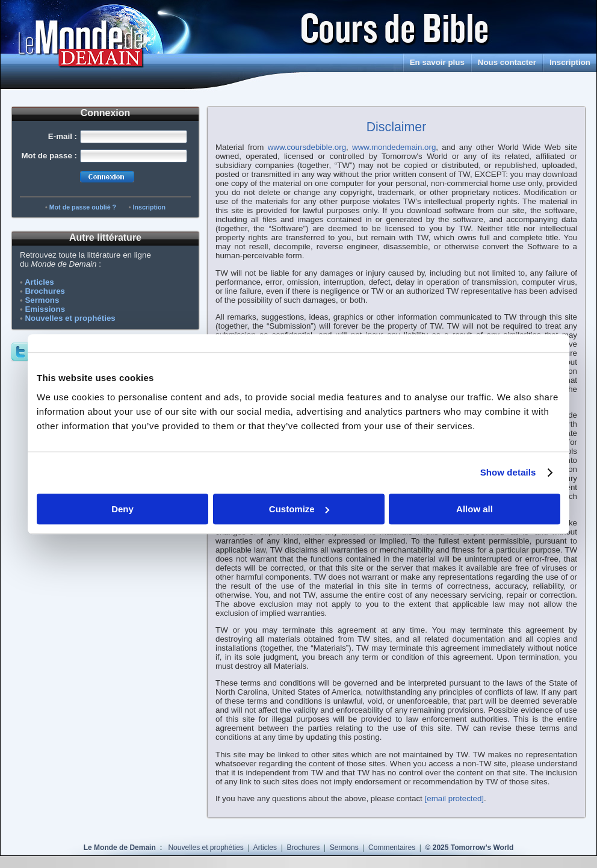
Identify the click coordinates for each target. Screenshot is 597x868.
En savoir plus (437, 62)
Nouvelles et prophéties (70, 318)
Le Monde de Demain (121, 847)
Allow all (474, 509)
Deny (122, 509)
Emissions (45, 309)
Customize (299, 509)
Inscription (569, 62)
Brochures (45, 291)
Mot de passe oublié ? (82, 207)
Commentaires (392, 847)
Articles (39, 282)
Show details (508, 472)
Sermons (42, 300)
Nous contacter (507, 62)
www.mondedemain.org (394, 147)
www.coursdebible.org (307, 147)
